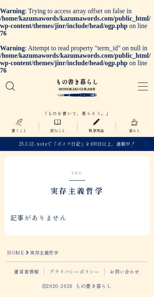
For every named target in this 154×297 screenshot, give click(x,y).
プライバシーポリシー (74, 271)
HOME (15, 252)
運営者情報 (26, 271)
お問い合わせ (125, 271)
